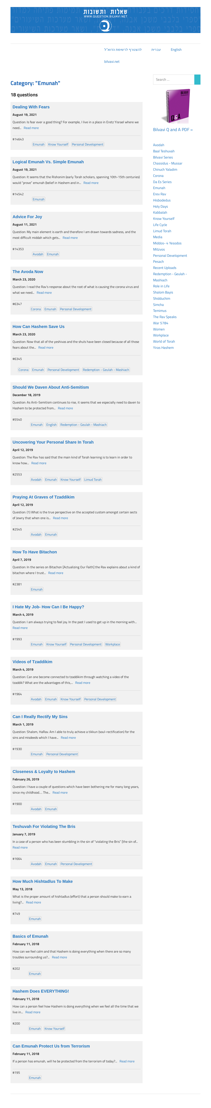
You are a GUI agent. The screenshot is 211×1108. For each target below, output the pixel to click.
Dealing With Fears (31, 107)
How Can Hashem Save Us (38, 326)
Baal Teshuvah (164, 151)
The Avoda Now (28, 271)
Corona (36, 309)
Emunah (39, 144)
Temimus (159, 310)
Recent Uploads (164, 267)
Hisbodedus (162, 200)
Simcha (158, 304)
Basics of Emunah (30, 936)
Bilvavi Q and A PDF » (173, 129)
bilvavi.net (112, 61)
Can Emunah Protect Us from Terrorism (51, 1046)
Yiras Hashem (163, 347)
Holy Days (160, 206)
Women (159, 329)
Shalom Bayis (163, 292)
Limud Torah (93, 479)
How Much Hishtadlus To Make (43, 881)
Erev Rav (159, 194)
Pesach (158, 261)
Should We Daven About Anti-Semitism (51, 387)
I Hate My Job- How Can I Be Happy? (48, 607)
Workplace (112, 644)
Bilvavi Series (163, 157)
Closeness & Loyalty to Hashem (44, 771)
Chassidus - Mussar (167, 163)
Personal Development (87, 144)
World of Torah (164, 341)
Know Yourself (58, 144)
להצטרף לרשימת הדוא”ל (123, 49)
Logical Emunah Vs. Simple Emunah (48, 162)
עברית (156, 49)
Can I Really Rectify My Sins (40, 716)
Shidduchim (161, 298)
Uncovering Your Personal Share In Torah (53, 442)
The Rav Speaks (165, 317)
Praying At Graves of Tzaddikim (43, 497)
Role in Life (161, 286)
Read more (31, 127)
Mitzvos (159, 249)
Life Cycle (160, 224)
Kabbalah (160, 212)
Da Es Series (162, 182)
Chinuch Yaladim (165, 169)
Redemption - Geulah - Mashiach (106, 369)
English (176, 49)
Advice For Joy (27, 216)
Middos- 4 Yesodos (167, 243)
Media (157, 237)
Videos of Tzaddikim (32, 661)
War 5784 (160, 323)
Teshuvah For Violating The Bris (44, 826)
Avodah (38, 254)
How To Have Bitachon (35, 552)
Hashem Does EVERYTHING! (41, 991)
